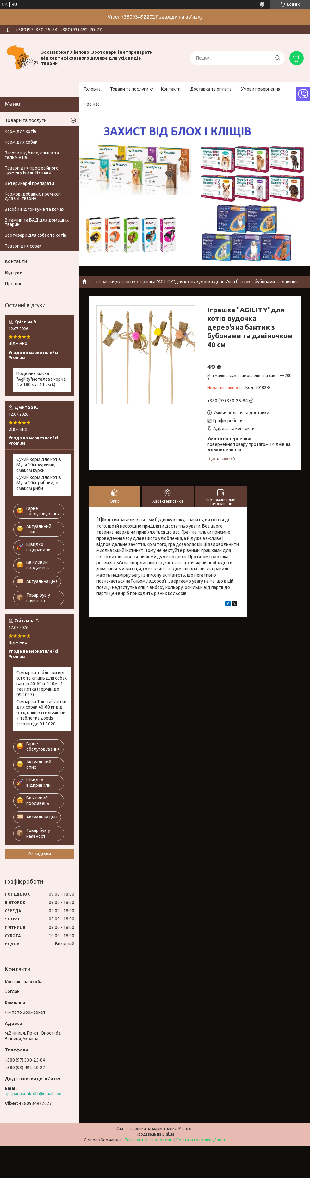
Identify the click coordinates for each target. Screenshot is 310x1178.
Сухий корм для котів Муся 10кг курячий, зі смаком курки (38, 465)
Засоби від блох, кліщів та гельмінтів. (32, 155)
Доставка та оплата (211, 88)
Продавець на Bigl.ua (155, 1134)
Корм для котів (20, 131)
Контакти (171, 88)
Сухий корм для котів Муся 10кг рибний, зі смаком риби (38, 483)
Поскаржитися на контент (149, 1140)
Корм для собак (21, 142)
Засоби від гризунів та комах (34, 209)
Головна (92, 88)
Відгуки (13, 272)
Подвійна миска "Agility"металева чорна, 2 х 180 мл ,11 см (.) (41, 379)
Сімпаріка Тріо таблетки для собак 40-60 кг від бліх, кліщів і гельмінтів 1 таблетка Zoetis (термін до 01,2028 (41, 712)
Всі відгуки (39, 853)
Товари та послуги (129, 88)
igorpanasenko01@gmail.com (34, 1093)
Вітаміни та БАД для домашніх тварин (37, 222)
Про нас (92, 104)
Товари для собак (23, 245)
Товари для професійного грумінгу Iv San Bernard (32, 170)
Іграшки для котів (117, 281)
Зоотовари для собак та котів (35, 235)
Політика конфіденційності (201, 1140)
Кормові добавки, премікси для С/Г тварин (33, 196)
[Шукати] (277, 58)
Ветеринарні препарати (29, 183)
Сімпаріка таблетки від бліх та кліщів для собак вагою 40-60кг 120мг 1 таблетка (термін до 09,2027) (41, 683)
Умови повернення (260, 88)
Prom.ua (186, 1128)
